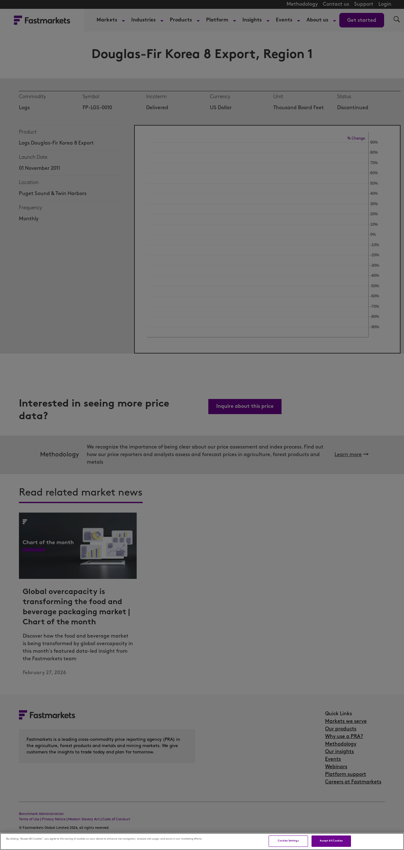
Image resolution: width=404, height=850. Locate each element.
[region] (202, 841)
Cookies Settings (288, 841)
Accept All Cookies (331, 841)
